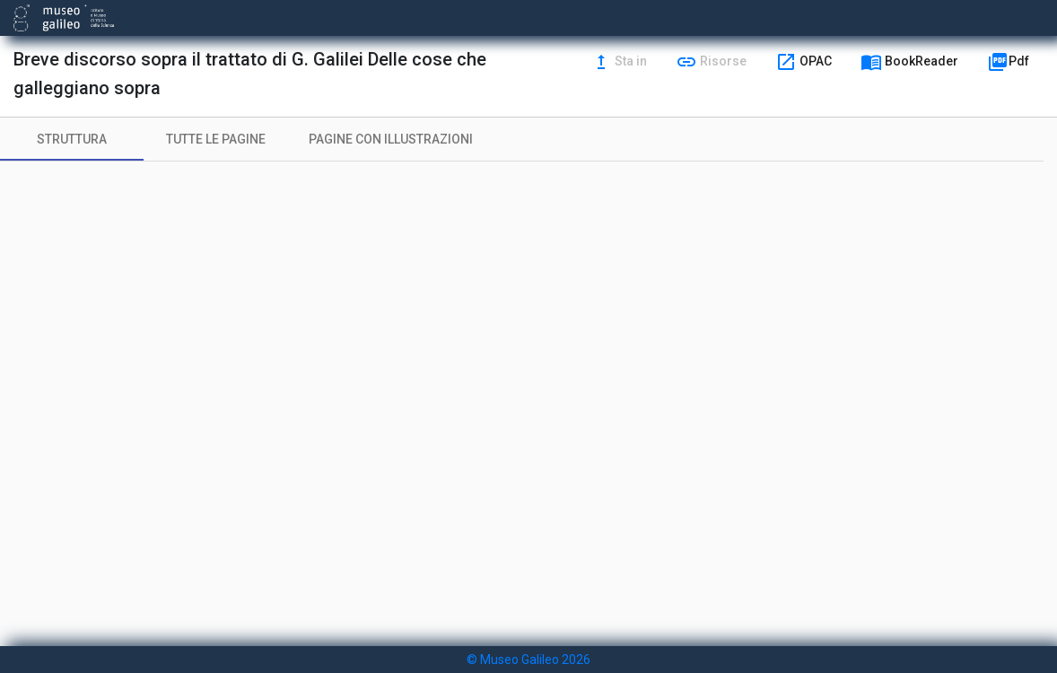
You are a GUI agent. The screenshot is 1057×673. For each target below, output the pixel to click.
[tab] (72, 139)
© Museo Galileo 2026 (528, 659)
